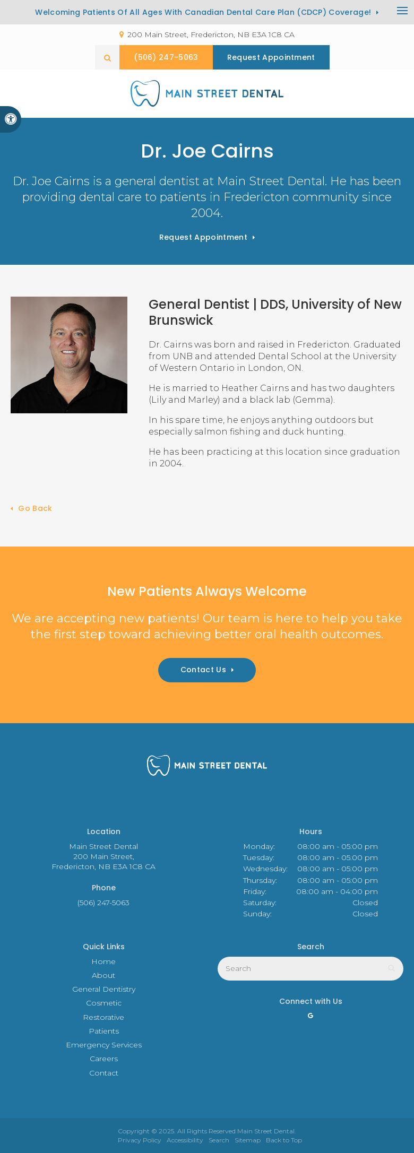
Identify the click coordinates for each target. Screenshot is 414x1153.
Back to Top (284, 1140)
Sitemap (248, 1140)
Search (219, 1140)
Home (103, 961)
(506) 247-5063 (166, 57)
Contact (103, 1073)
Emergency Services (104, 1045)
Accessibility (185, 1140)
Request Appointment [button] (271, 57)
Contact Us (203, 669)
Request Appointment (203, 237)
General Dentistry (103, 989)
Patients (104, 1031)
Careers (104, 1058)
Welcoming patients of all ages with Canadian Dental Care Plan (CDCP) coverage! (203, 12)
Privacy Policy (139, 1140)
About (103, 975)
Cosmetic (104, 1003)
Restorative (103, 1017)
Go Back (35, 508)
